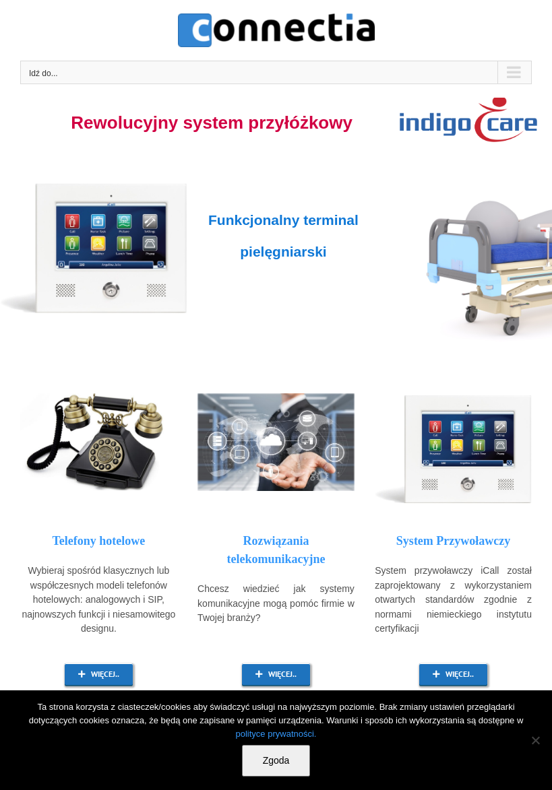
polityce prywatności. (276, 734)
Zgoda (276, 760)
